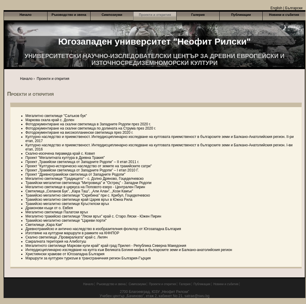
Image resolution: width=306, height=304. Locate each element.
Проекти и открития (155, 14)
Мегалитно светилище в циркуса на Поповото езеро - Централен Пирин (85, 187)
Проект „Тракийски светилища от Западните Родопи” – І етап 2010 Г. (82, 170)
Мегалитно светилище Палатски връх (56, 212)
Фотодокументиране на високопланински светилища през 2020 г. (79, 132)
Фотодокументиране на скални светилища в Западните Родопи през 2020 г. (88, 124)
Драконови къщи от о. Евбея (49, 208)
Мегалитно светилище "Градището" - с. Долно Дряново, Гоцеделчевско (84, 179)
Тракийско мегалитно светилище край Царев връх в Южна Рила (78, 199)
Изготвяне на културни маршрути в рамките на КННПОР (72, 233)
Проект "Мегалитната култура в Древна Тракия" (65, 158)
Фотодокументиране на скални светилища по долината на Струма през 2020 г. (90, 128)
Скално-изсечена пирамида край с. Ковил (60, 153)
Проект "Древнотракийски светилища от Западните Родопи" (75, 174)
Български (293, 8)
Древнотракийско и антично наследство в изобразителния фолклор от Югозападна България (103, 229)
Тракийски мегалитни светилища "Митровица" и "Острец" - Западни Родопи (88, 183)
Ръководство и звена (68, 14)
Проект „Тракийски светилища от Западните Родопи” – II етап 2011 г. (82, 162)
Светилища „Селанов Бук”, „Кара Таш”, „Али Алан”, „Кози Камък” (79, 191)
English (276, 8)
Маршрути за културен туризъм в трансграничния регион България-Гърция (88, 258)
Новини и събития (284, 14)
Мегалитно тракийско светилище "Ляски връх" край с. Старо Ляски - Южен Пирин (93, 216)
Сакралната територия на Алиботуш (55, 241)
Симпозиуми (112, 14)
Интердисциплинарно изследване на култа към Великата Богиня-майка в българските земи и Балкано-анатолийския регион (128, 250)
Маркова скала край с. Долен (49, 120)
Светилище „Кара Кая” (44, 225)
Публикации (241, 14)
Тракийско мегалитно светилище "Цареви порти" (66, 220)
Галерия (198, 14)
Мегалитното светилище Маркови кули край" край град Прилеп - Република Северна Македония (105, 246)
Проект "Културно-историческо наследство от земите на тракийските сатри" (88, 166)
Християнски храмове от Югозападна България (65, 254)
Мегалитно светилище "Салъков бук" (56, 116)
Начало (26, 14)
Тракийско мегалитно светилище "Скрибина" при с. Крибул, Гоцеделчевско (87, 195)
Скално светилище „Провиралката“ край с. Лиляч (66, 237)
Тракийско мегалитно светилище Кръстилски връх (67, 204)
